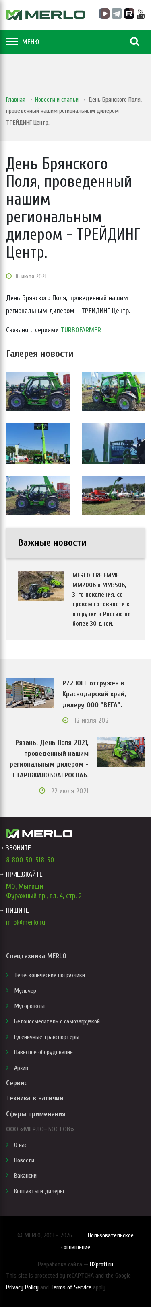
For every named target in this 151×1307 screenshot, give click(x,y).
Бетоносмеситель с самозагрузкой (57, 1021)
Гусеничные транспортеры (46, 1037)
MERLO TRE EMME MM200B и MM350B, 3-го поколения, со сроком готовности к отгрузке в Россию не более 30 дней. (101, 599)
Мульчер (25, 990)
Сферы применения (36, 1114)
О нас (20, 1145)
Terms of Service (70, 1287)
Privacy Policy (22, 1287)
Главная (15, 99)
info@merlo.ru (25, 922)
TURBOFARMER (81, 330)
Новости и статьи (57, 99)
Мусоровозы (29, 1006)
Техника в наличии (34, 1098)
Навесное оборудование (43, 1052)
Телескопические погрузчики (49, 975)
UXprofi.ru (101, 1264)
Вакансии (25, 1175)
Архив (21, 1068)
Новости (24, 1160)
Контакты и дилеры (39, 1191)
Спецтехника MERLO (36, 956)
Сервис (16, 1083)
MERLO (45, 15)
